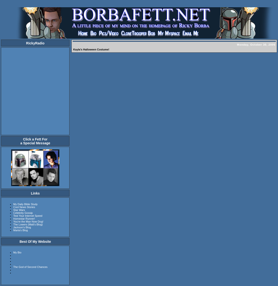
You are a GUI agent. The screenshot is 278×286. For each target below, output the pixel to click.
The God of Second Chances (30, 266)
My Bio (17, 252)
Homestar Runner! (24, 218)
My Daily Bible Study (25, 204)
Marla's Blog (20, 230)
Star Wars (19, 210)
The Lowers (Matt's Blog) (28, 224)
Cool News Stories (24, 207)
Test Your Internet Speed (27, 215)
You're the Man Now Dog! (28, 221)
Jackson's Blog (22, 227)
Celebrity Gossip (23, 212)
